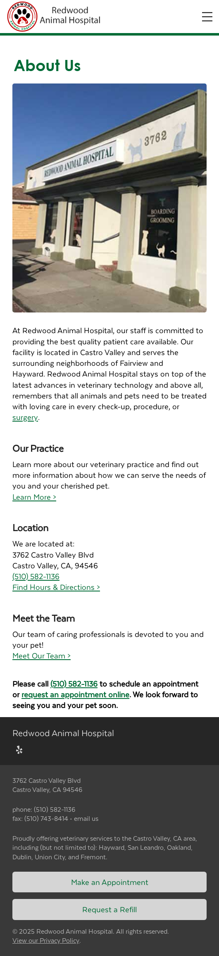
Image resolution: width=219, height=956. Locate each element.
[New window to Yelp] (19, 750)
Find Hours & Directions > (56, 587)
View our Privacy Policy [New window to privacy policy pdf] (45, 940)
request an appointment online (75, 694)
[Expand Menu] (207, 17)
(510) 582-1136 (36, 576)
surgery (25, 417)
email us (86, 818)
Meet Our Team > (41, 655)
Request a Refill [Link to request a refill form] (109, 909)
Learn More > (34, 497)
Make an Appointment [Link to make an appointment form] (109, 882)
